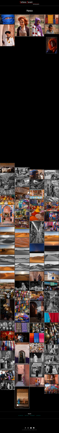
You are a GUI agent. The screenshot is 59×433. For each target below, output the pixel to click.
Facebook (20, 415)
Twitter (27, 415)
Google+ (38, 415)
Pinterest (32, 415)
